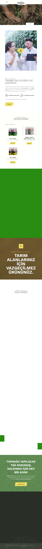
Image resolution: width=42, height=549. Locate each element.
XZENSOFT (23, 546)
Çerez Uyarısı (30, 545)
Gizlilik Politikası (24, 545)
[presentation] (30, 24)
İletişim (9, 104)
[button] (41, 13)
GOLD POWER (13, 157)
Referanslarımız (21, 484)
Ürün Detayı (13, 143)
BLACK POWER (12, 138)
